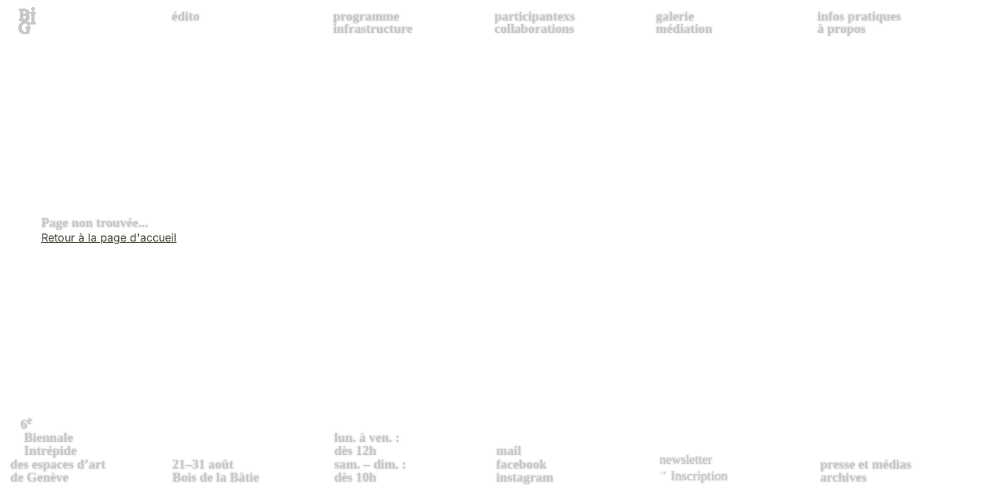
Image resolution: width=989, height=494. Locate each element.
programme (366, 16)
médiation (684, 28)
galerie (675, 16)
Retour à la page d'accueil (109, 237)
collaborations (534, 28)
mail (508, 450)
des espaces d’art (89, 449)
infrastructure (373, 28)
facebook (521, 464)
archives (843, 477)
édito (186, 16)
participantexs (534, 16)
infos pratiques (859, 16)
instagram (524, 477)
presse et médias (865, 464)
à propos (841, 28)
